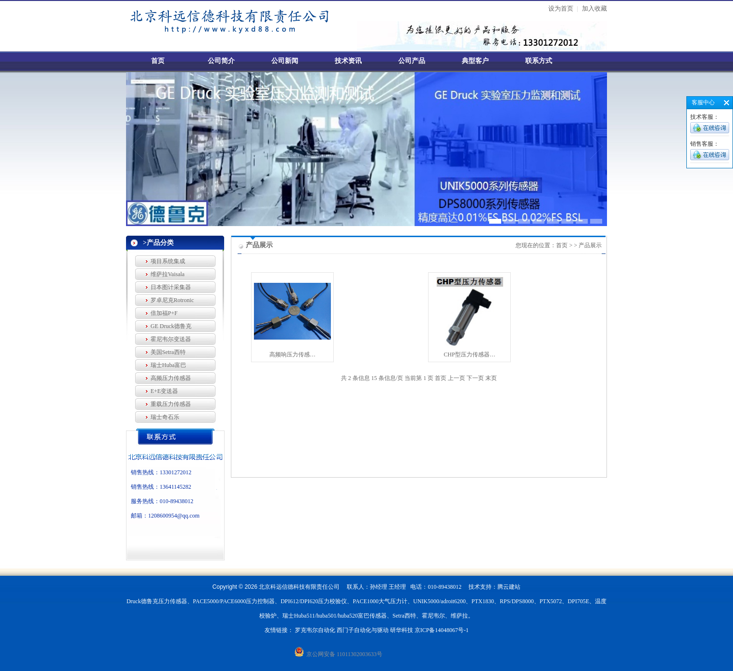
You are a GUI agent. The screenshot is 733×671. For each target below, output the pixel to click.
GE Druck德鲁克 (171, 326)
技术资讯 (348, 60)
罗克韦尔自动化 (315, 630)
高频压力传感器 (171, 378)
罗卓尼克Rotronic (172, 300)
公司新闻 (284, 60)
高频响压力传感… (292, 354)
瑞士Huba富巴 (168, 365)
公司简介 (221, 60)
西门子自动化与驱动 (363, 630)
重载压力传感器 (171, 404)
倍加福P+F (164, 313)
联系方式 (538, 60)
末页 (491, 378)
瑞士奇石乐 (165, 417)
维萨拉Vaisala (168, 274)
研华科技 (401, 630)
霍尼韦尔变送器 (171, 339)
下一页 (475, 378)
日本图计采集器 (171, 287)
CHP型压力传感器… (469, 354)
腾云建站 (508, 586)
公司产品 (411, 60)
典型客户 (475, 60)
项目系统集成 (168, 261)
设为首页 (560, 8)
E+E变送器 (164, 391)
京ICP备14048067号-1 (442, 630)
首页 (157, 60)
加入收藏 (594, 8)
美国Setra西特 (168, 352)
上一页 (456, 378)
